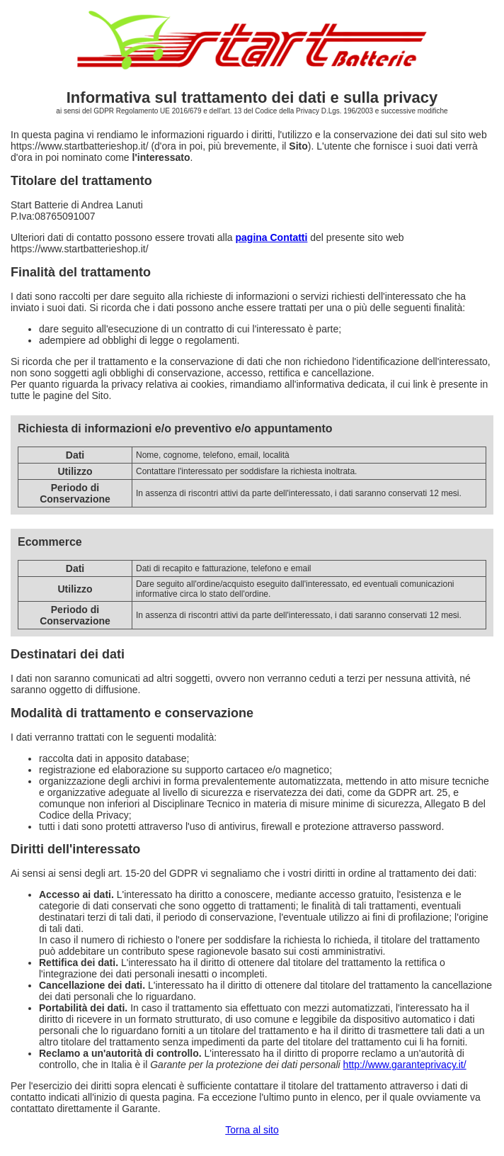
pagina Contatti (272, 237)
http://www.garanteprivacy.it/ (404, 1064)
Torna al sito (251, 1129)
